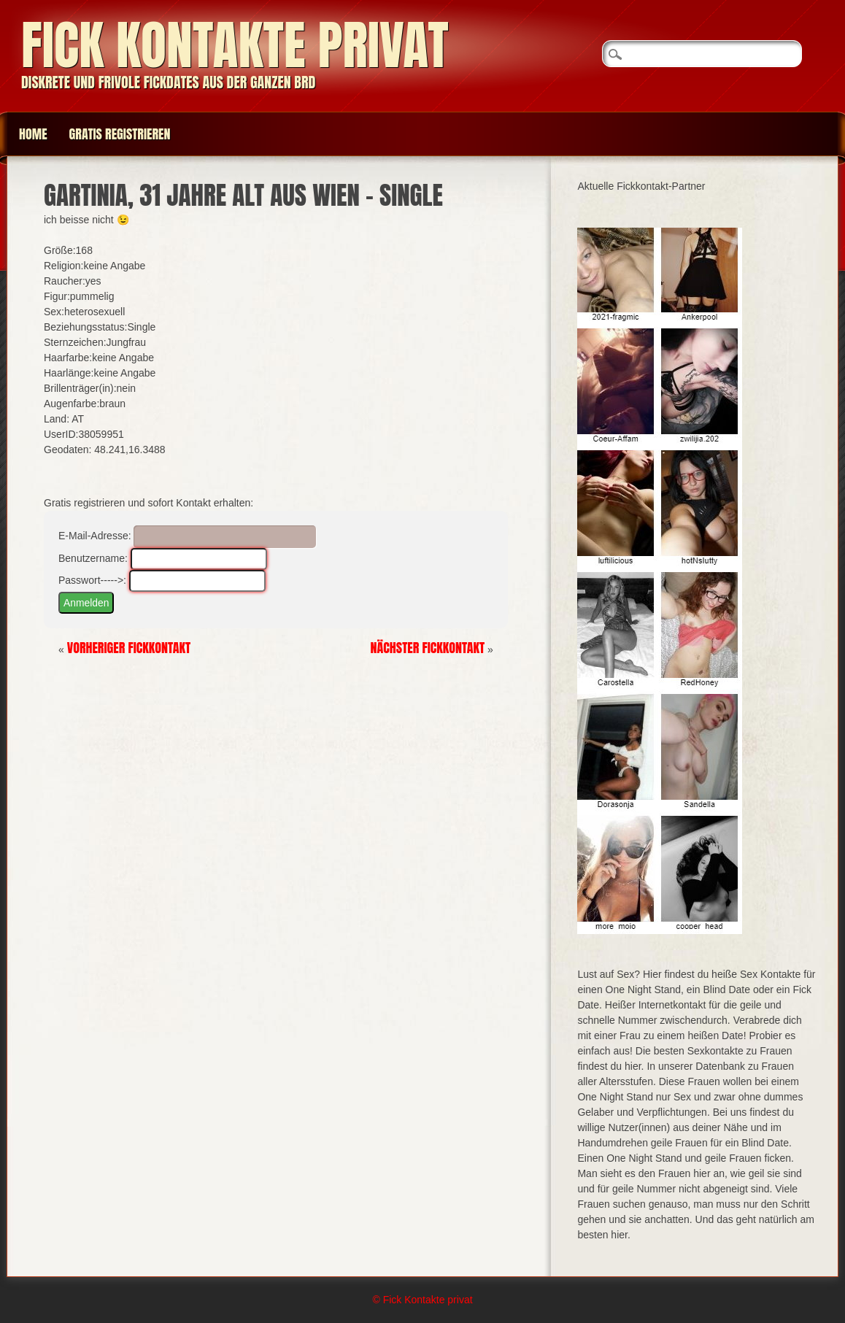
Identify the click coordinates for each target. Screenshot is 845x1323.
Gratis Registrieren (120, 134)
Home (33, 134)
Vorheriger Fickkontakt (129, 647)
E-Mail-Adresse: (94, 535)
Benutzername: (93, 558)
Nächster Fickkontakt (428, 647)
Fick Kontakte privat (235, 45)
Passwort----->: (92, 580)
